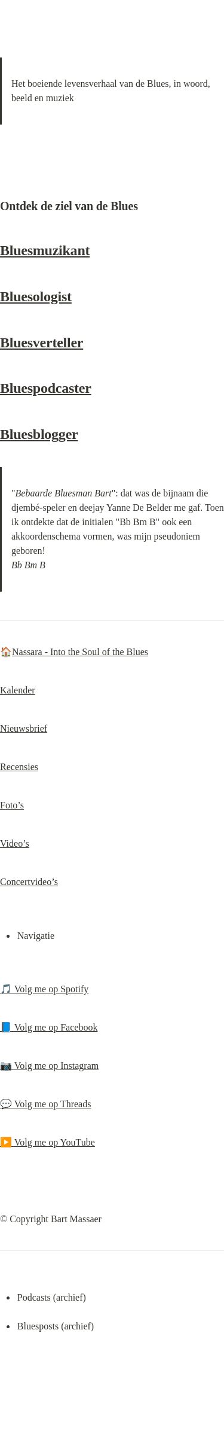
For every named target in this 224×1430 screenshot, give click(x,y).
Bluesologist (36, 296)
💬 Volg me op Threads (45, 1104)
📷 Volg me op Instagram (49, 1066)
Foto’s (12, 805)
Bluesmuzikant (45, 250)
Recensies (19, 767)
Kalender (17, 690)
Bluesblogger (39, 434)
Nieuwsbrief (23, 728)
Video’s (14, 843)
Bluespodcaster (45, 388)
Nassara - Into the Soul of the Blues (80, 652)
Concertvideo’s (29, 882)
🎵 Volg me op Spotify (44, 989)
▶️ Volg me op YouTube (47, 1142)
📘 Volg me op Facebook (48, 1027)
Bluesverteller (41, 342)
